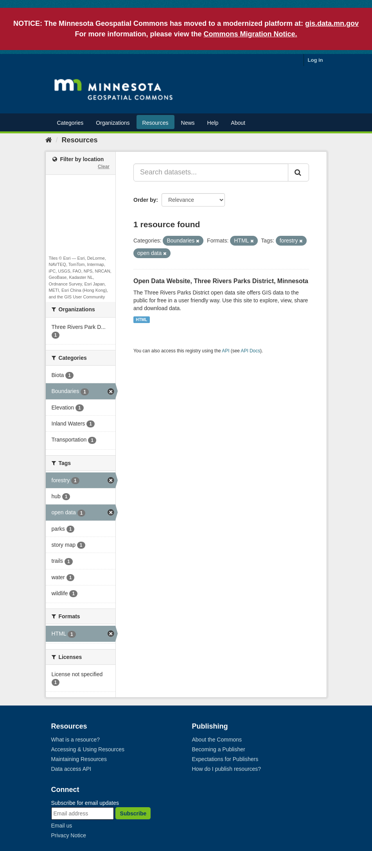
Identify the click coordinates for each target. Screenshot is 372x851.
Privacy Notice (68, 835)
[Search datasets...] (210, 172)
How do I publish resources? (226, 769)
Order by (144, 200)
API (225, 351)
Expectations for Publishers (225, 759)
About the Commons (217, 739)
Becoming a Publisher (218, 749)
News (188, 123)
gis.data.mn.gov (332, 23)
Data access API (71, 769)
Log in (315, 60)
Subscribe (133, 813)
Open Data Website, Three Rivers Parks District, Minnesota (220, 281)
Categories (70, 123)
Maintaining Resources (79, 759)
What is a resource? (75, 739)
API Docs (251, 351)
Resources (155, 123)
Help (213, 123)
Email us (61, 825)
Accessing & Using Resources (88, 749)
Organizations (112, 123)
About (238, 123)
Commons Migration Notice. (250, 34)
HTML (141, 319)
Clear (104, 166)
